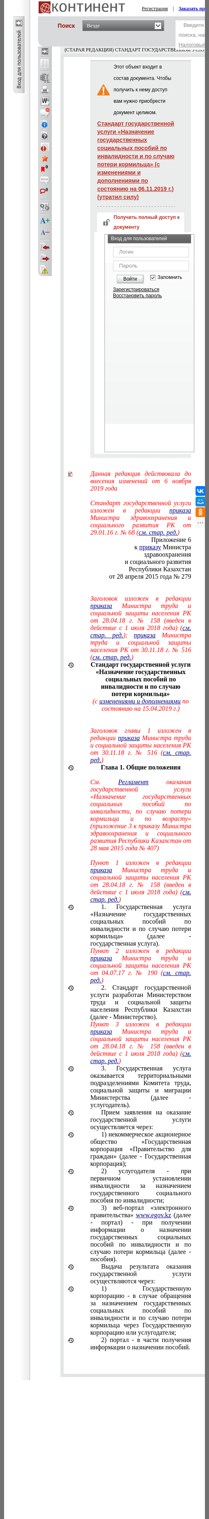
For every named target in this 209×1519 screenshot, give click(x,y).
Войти (130, 279)
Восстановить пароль (137, 295)
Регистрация (155, 8)
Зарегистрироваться (136, 289)
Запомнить (170, 277)
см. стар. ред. (111, 657)
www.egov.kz (153, 1215)
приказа (101, 605)
